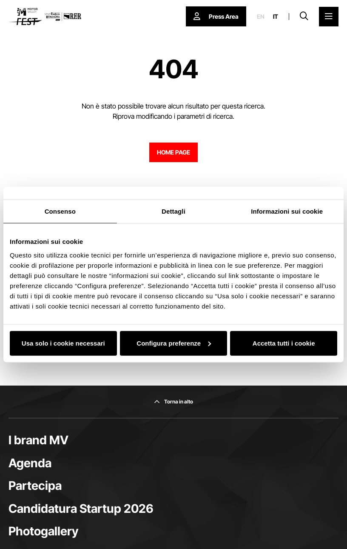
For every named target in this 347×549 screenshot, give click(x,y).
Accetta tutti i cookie (284, 342)
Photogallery (43, 531)
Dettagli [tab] (173, 211)
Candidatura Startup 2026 (81, 508)
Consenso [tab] (60, 211)
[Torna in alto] (173, 401)
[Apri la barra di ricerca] (304, 16)
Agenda (30, 463)
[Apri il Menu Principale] (328, 16)
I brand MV (38, 440)
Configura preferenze (174, 342)
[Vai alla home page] (45, 16)
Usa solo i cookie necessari (63, 342)
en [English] (261, 16)
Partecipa (35, 485)
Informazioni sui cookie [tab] (287, 211)
